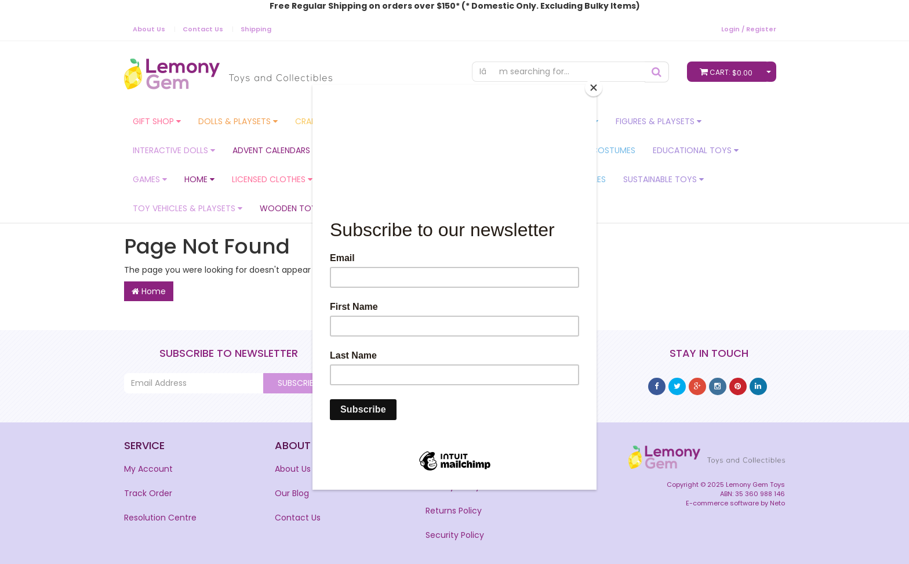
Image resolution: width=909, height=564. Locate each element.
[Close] (593, 87)
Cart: (728, 72)
